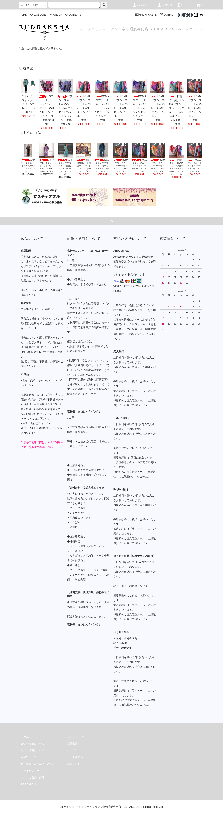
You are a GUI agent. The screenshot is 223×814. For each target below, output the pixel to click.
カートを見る (75, 757)
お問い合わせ (75, 763)
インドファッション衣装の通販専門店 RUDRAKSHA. (107, 806)
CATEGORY (37, 14)
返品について (29, 757)
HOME (23, 14)
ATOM (32, 784)
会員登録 (165, 5)
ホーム (25, 736)
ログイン (183, 5)
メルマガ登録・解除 (33, 777)
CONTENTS (72, 14)
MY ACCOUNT (143, 5)
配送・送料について (33, 750)
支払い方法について (33, 743)
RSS (23, 784)
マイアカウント (76, 736)
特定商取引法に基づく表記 (37, 763)
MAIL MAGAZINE (145, 14)
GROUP (55, 14)
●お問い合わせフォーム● (35, 423)
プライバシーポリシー (34, 770)
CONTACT (166, 14)
